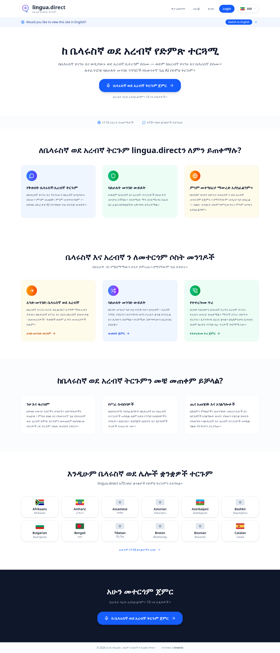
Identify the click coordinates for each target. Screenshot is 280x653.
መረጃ (196, 9)
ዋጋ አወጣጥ (178, 9)
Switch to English (238, 22)
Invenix (178, 648)
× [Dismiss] (256, 22)
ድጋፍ (211, 9)
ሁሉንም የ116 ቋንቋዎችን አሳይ (140, 550)
